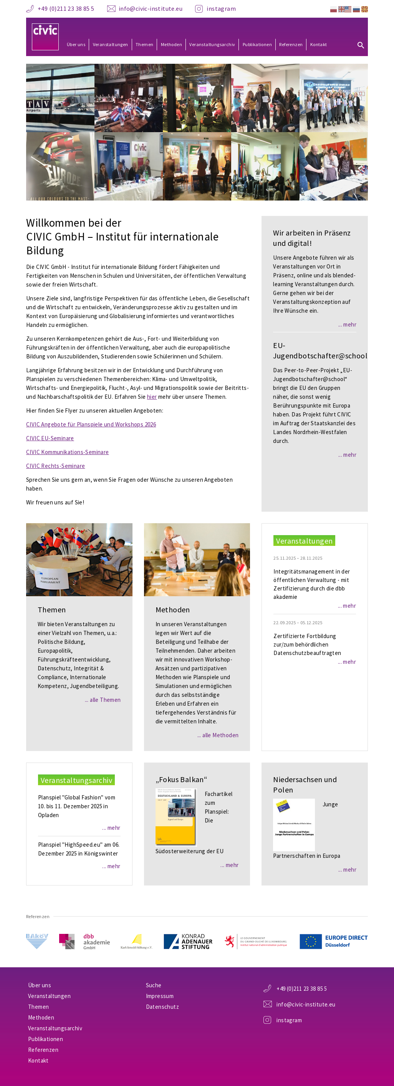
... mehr (347, 324)
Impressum (160, 996)
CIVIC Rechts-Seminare (55, 465)
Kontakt (318, 44)
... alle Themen (103, 699)
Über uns (76, 44)
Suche (154, 985)
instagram (221, 8)
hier (152, 396)
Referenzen (291, 44)
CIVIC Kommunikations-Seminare (67, 452)
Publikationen (257, 44)
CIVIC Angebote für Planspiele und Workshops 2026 (91, 424)
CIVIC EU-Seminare (50, 438)
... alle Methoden (218, 735)
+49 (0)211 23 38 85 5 (66, 8)
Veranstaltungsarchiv (212, 44)
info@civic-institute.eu (150, 8)
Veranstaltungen (110, 44)
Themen (144, 44)
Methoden (171, 44)
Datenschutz (162, 1006)
